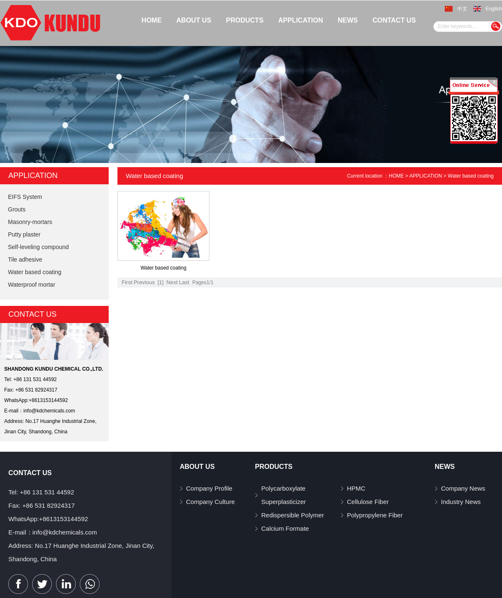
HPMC (356, 488)
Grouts (16, 209)
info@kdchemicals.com (49, 411)
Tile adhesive (25, 259)
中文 (462, 9)
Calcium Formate (285, 528)
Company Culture (210, 501)
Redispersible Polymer (292, 515)
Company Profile (209, 488)
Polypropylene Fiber (375, 515)
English (494, 9)
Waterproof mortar (31, 284)
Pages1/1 (203, 282)
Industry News (461, 501)
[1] (160, 282)
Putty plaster (24, 234)
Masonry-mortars (30, 222)
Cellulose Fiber (368, 501)
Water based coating (34, 272)
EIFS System (25, 196)
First (127, 282)
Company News (463, 488)
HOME (396, 176)
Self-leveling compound (38, 247)
